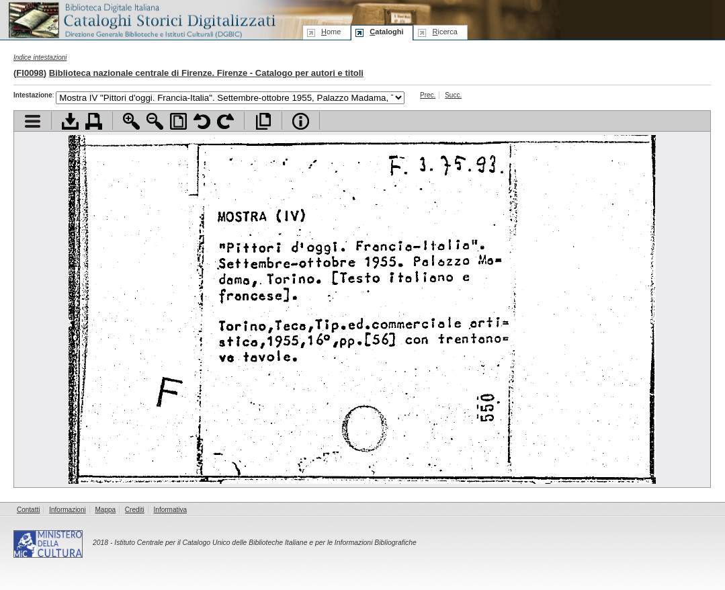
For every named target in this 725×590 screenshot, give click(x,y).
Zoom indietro (154, 121)
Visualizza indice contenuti (32, 121)
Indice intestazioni (40, 57)
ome (331, 32)
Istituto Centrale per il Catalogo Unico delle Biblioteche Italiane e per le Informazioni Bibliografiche (265, 542)
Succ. (453, 95)
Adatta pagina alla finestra (178, 121)
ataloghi (386, 32)
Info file (300, 121)
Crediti (134, 509)
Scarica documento (70, 121)
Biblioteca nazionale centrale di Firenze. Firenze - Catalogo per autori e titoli (206, 73)
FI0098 (29, 73)
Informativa (170, 509)
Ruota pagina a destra (225, 121)
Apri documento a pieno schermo (263, 121)
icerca (444, 32)
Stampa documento (93, 121)
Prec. (427, 95)
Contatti (28, 509)
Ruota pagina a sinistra (202, 121)
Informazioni (67, 509)
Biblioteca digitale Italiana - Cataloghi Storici (141, 19)
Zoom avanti (131, 121)
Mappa (105, 509)
